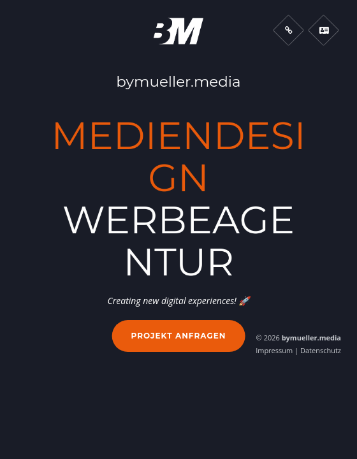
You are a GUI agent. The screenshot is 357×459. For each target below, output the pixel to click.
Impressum (274, 350)
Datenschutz (320, 350)
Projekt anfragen (178, 335)
